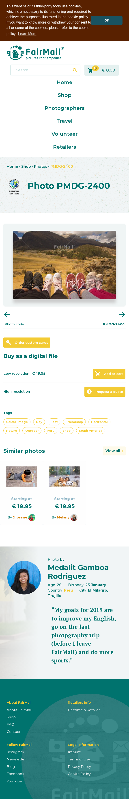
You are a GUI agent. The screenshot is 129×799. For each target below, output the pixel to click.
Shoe (66, 430)
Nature (11, 430)
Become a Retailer (84, 709)
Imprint (74, 751)
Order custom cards (27, 342)
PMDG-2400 (61, 166)
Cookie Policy (79, 773)
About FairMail (19, 709)
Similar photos (24, 450)
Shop (64, 95)
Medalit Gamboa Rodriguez (78, 571)
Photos (40, 166)
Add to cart (109, 373)
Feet (54, 421)
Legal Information (83, 744)
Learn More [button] (27, 34)
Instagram (15, 751)
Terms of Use (79, 759)
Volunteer (65, 134)
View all (112, 450)
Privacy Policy (79, 766)
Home (64, 82)
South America (90, 430)
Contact (13, 731)
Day (39, 421)
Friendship (74, 421)
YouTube (14, 781)
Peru (50, 430)
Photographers (65, 108)
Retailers (64, 146)
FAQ (10, 724)
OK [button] (106, 20)
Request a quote (105, 391)
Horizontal (99, 421)
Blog (11, 766)
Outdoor (32, 430)
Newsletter (16, 759)
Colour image (17, 421)
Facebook (15, 773)
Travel (64, 121)
